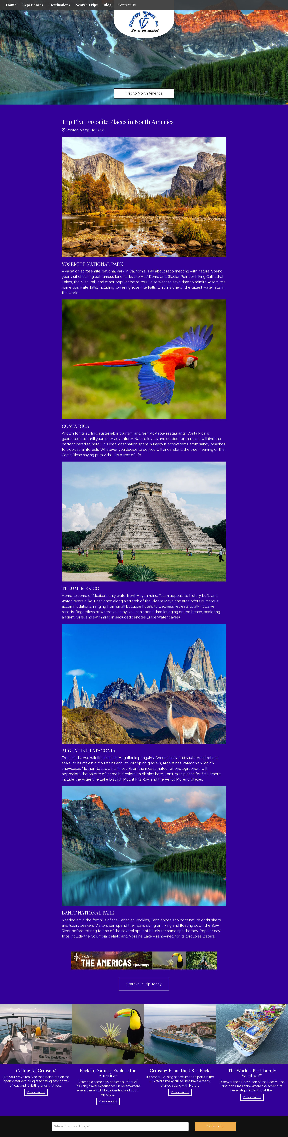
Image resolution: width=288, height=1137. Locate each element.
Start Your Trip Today (144, 984)
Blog (108, 5)
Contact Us (127, 5)
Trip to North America (144, 93)
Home (11, 5)
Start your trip (215, 1126)
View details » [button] (36, 1092)
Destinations (59, 5)
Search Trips (87, 5)
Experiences (32, 5)
